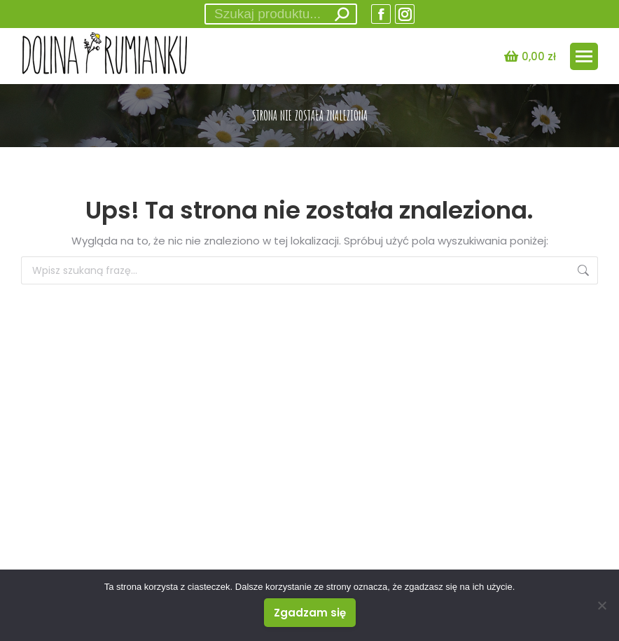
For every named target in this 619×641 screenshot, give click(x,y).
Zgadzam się (310, 612)
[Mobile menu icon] (584, 56)
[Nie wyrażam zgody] (601, 605)
